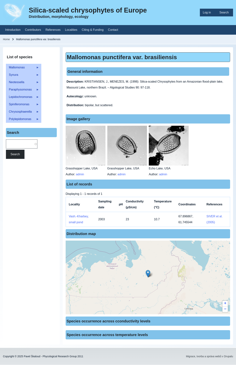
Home (6, 39)
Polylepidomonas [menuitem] (22, 120)
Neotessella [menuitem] (22, 83)
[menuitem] (208, 12)
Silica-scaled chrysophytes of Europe (88, 10)
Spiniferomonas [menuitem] (22, 105)
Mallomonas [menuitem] (22, 68)
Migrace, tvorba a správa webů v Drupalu (209, 356)
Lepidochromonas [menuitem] (22, 98)
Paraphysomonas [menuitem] (22, 90)
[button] (148, 273)
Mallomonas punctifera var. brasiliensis (122, 57)
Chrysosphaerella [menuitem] (22, 112)
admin (80, 174)
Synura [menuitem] (22, 76)
